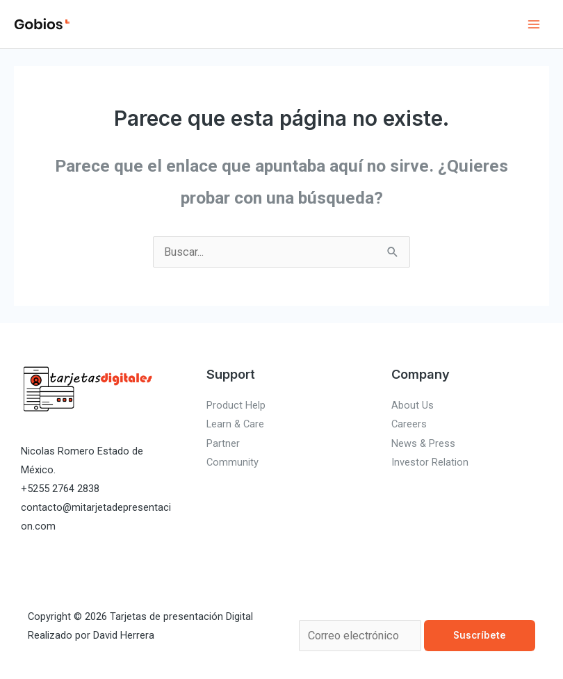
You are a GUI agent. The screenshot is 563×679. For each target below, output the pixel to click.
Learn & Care (235, 424)
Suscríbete (479, 635)
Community (232, 462)
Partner (223, 443)
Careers (409, 424)
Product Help (236, 405)
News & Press (423, 443)
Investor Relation (429, 462)
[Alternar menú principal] (533, 24)
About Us (412, 405)
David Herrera (123, 635)
